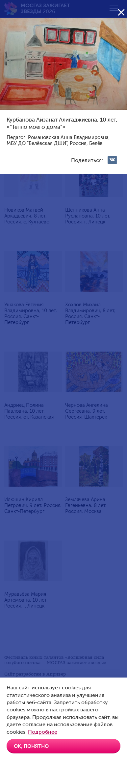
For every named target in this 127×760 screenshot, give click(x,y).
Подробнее (42, 732)
